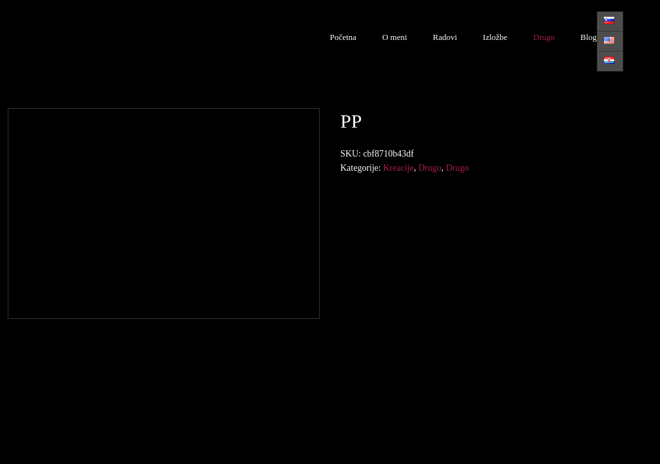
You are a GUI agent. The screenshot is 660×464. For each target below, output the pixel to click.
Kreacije (398, 168)
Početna (343, 37)
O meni (394, 37)
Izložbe (495, 37)
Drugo (543, 37)
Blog (589, 37)
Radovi (445, 37)
